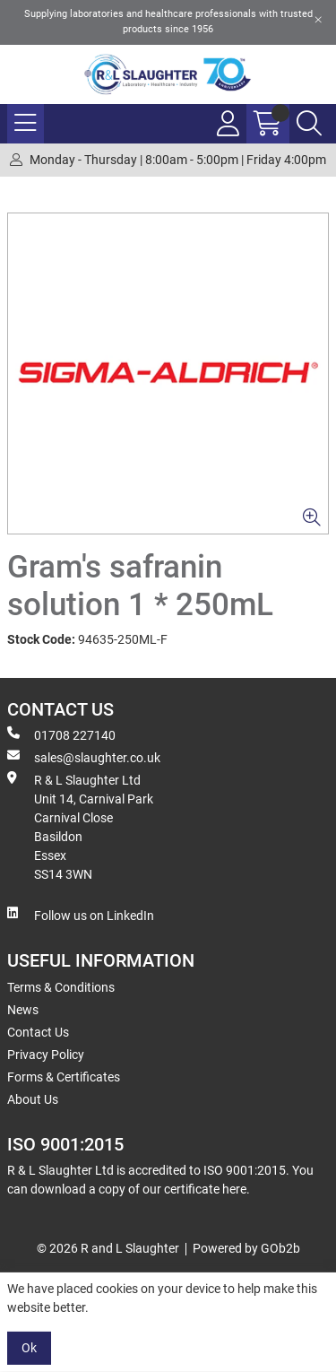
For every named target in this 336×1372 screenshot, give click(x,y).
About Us (32, 1099)
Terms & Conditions (61, 987)
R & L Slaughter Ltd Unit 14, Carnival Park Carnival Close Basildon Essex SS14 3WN (80, 826)
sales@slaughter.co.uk (83, 757)
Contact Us (38, 1032)
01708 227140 (61, 734)
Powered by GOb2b (246, 1248)
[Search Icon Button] (309, 123)
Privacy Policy (45, 1054)
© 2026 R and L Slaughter (108, 1248)
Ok (29, 1348)
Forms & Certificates (63, 1077)
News (23, 1010)
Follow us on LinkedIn (80, 915)
